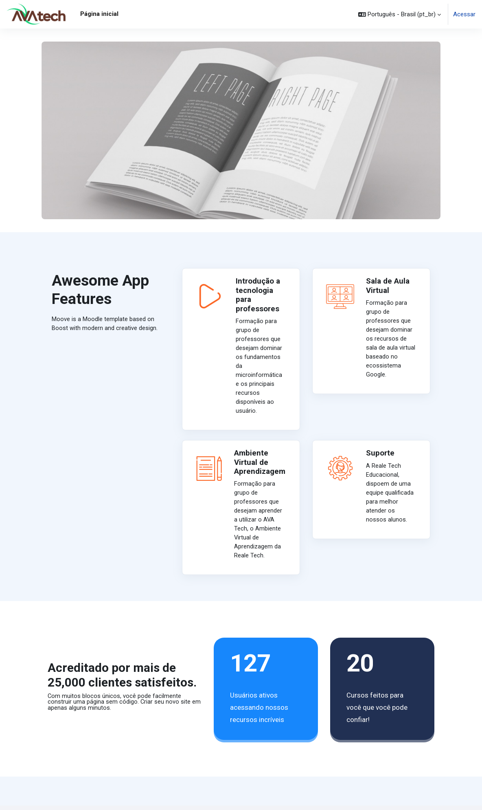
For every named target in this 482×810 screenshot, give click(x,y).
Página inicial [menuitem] (99, 14)
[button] (399, 14)
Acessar (464, 14)
